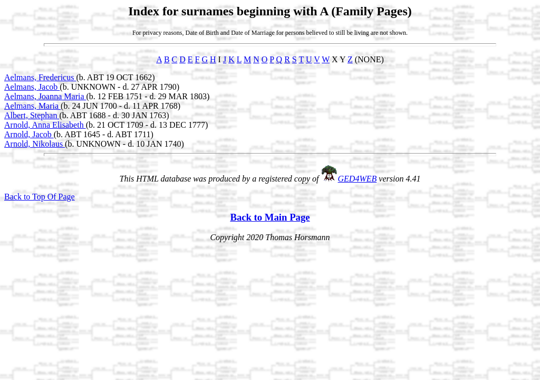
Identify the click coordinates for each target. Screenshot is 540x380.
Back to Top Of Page (39, 196)
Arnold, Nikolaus (34, 143)
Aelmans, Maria (32, 105)
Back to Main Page (270, 217)
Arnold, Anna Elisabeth (45, 124)
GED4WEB (357, 178)
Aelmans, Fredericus (40, 77)
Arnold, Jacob (29, 134)
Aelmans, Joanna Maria (45, 96)
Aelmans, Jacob (32, 86)
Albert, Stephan (31, 115)
